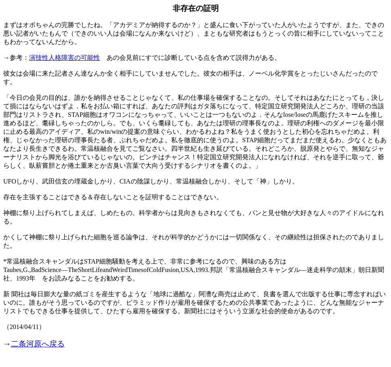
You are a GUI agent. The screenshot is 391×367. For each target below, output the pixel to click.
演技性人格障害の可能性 (64, 57)
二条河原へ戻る (38, 344)
